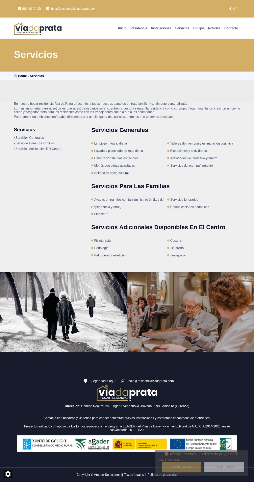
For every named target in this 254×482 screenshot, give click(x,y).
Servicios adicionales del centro (38, 149)
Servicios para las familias (35, 143)
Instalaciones (161, 28)
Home (22, 76)
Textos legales (134, 474)
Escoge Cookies (224, 467)
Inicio (122, 28)
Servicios (182, 28)
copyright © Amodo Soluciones (98, 474)
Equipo (198, 28)
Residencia (138, 28)
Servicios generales (29, 137)
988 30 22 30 (29, 8)
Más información (170, 460)
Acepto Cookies (181, 467)
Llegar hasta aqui (97, 381)
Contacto (231, 28)
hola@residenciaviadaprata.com (71, 8)
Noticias (214, 28)
